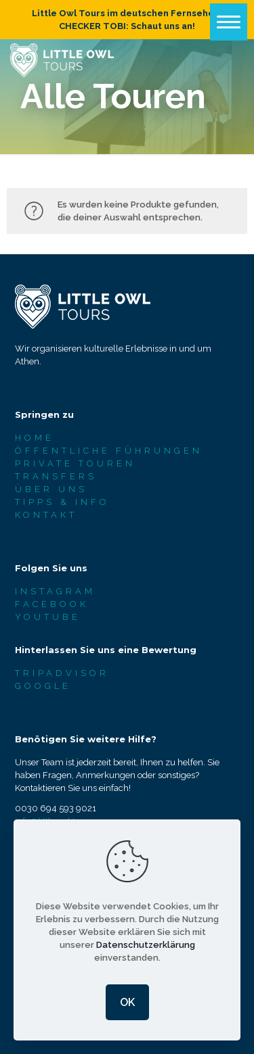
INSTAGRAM (55, 591)
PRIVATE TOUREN (75, 463)
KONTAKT (46, 515)
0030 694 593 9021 (55, 808)
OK (127, 1002)
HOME (34, 438)
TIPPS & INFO (62, 502)
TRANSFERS (56, 476)
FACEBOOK (52, 604)
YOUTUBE (48, 617)
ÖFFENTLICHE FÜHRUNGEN (109, 451)
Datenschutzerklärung (145, 945)
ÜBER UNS (51, 489)
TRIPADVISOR (62, 673)
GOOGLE (43, 686)
